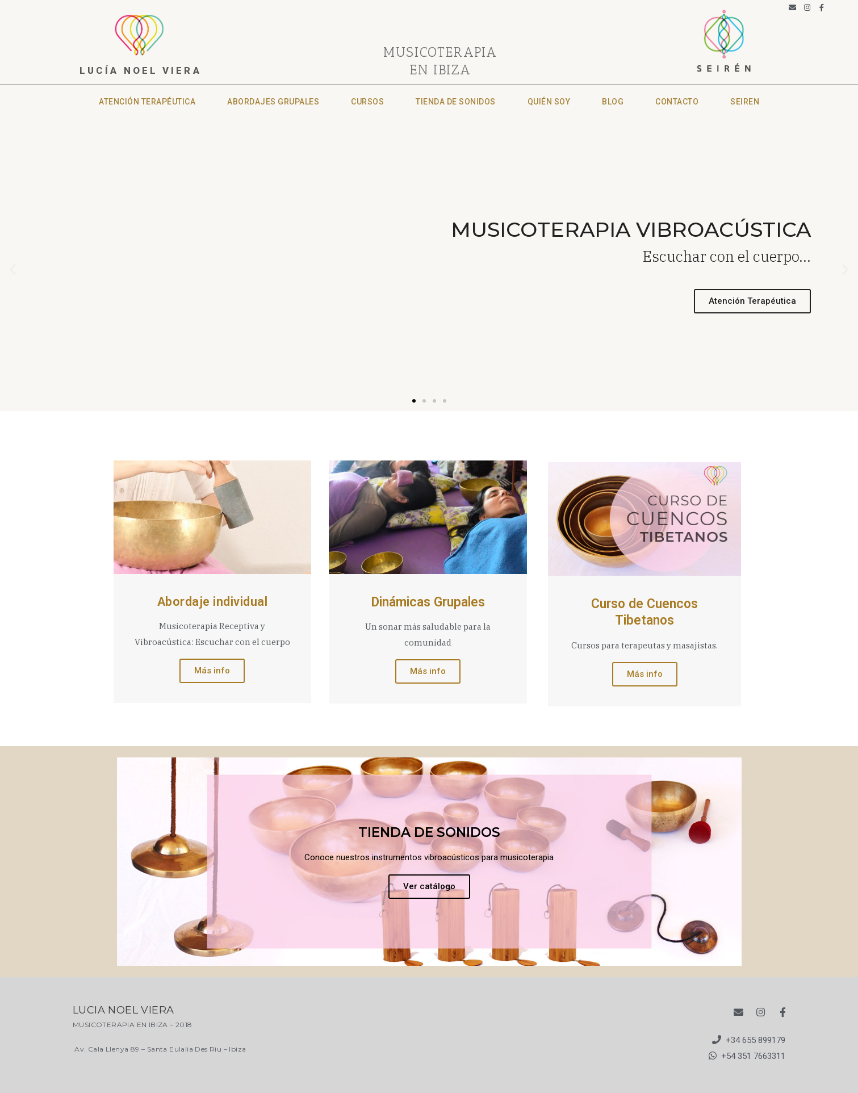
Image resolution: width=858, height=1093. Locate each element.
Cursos (367, 101)
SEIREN (744, 101)
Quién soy (549, 101)
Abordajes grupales (273, 101)
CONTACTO (676, 101)
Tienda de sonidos (456, 101)
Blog (612, 101)
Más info (212, 670)
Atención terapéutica (147, 101)
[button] (414, 401)
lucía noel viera (140, 70)
